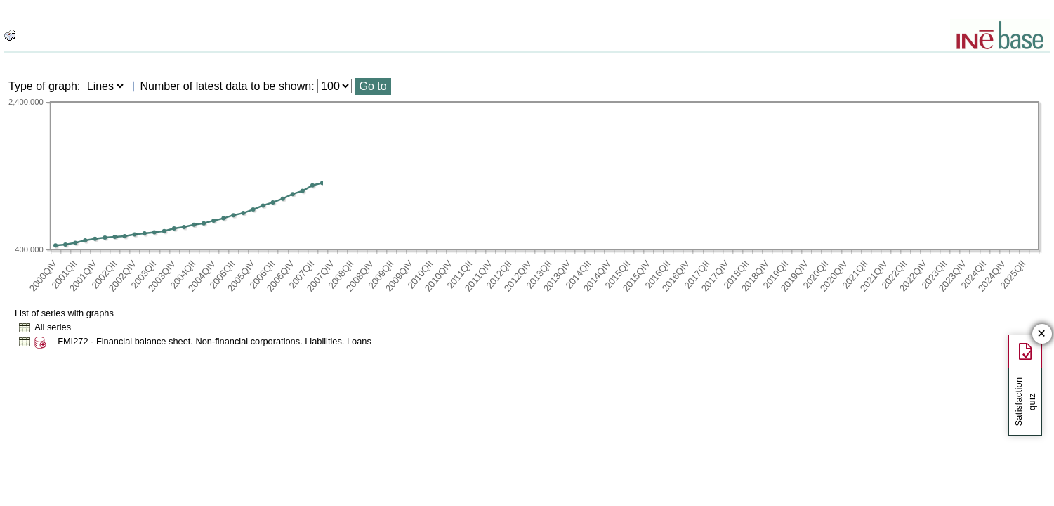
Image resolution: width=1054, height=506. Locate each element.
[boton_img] (9, 35)
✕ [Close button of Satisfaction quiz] (1042, 334)
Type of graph (42, 86)
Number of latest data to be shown (226, 86)
